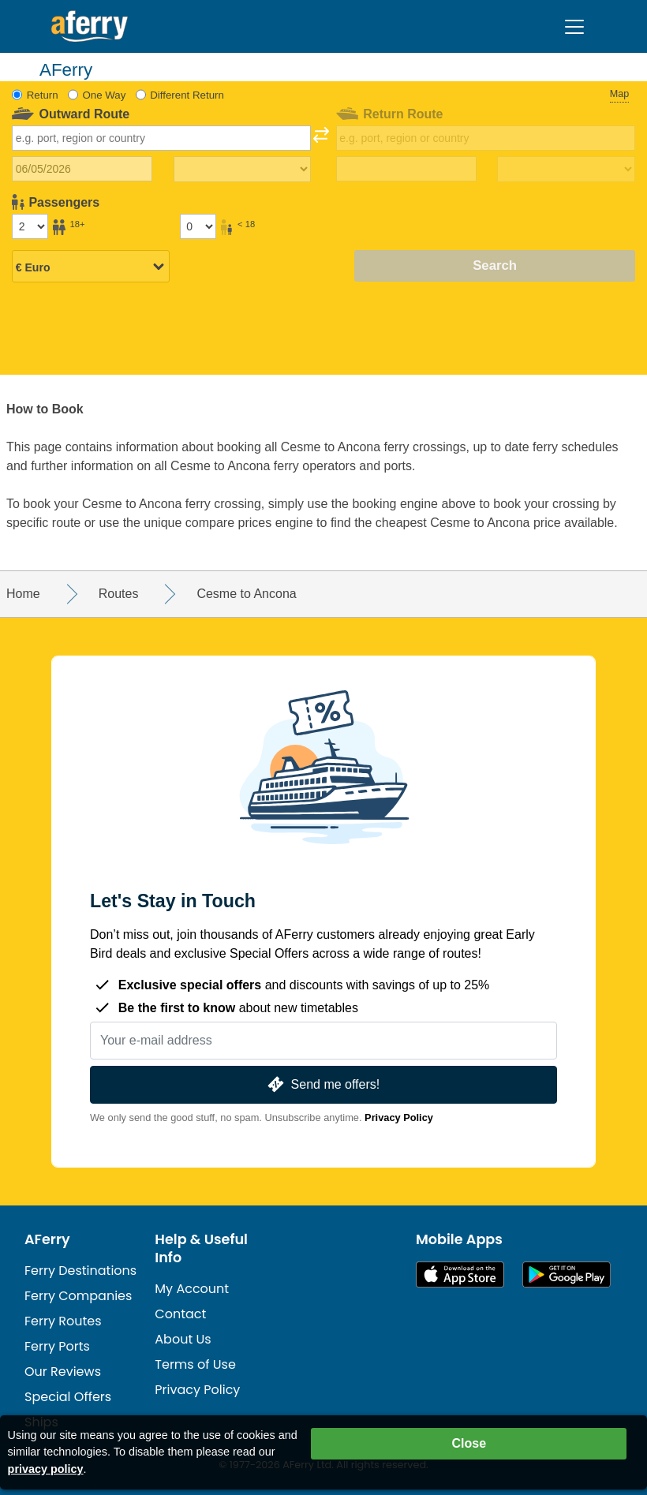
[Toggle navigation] (574, 27)
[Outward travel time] (242, 169)
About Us (183, 1339)
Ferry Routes (63, 1321)
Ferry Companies (78, 1296)
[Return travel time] (565, 169)
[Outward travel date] (82, 168)
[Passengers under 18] (198, 226)
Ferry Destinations (80, 1270)
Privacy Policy (399, 1117)
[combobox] (161, 138)
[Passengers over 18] (30, 226)
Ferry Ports (57, 1346)
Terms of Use (195, 1364)
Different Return (187, 95)
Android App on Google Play (566, 1274)
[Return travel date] (406, 168)
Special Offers (67, 1397)
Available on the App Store (460, 1274)
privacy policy (46, 1469)
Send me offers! (322, 1084)
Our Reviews (62, 1371)
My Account (192, 1289)
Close (468, 1443)
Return (42, 95)
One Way (103, 95)
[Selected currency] (91, 267)
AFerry (47, 1239)
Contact (180, 1314)
